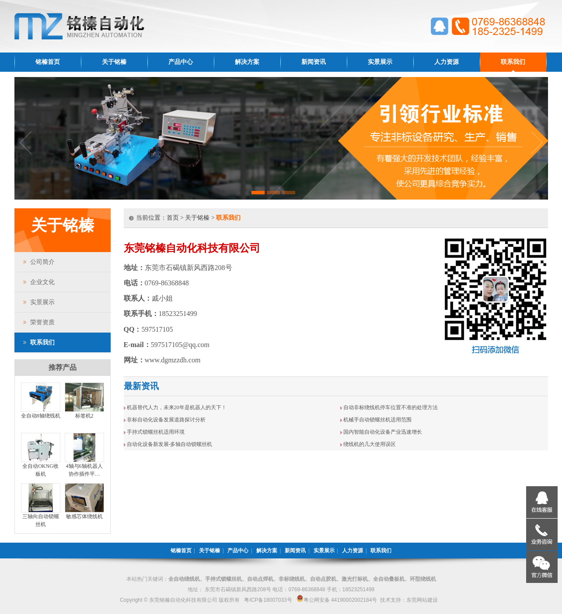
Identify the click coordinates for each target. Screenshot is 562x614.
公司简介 (42, 262)
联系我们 (513, 62)
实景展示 (380, 62)
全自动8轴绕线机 (40, 416)
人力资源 (446, 62)
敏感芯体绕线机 (84, 516)
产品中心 (180, 62)
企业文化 (42, 282)
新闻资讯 (313, 62)
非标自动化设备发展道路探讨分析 (166, 420)
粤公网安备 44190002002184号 (337, 600)
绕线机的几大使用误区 (369, 444)
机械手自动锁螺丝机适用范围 (377, 420)
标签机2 (84, 416)
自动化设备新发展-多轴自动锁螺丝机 (170, 444)
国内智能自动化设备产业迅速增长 (382, 432)
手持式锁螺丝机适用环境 (156, 432)
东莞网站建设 (422, 600)
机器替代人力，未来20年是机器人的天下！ (177, 407)
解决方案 (247, 62)
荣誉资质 (42, 322)
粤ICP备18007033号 (268, 600)
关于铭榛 (114, 62)
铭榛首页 (47, 62)
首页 (173, 217)
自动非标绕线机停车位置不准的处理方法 (390, 407)
